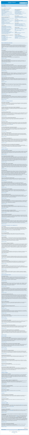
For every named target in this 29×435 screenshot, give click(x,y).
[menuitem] (4, 5)
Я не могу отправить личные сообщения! (19, 16)
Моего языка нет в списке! (4, 20)
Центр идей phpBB (11, 410)
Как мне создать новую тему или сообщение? (6, 26)
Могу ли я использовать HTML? (4, 36)
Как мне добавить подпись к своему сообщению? (6, 27)
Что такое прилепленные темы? (4, 39)
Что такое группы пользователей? (18, 11)
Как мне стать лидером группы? (18, 12)
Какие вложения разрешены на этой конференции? (20, 32)
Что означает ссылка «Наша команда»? (19, 14)
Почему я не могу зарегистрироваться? (5, 11)
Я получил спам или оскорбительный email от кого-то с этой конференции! (21, 17)
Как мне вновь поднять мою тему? (4, 33)
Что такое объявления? (3, 38)
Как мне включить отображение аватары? (5, 22)
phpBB (12, 124)
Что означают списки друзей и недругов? (19, 20)
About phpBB (12, 406)
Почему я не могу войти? (3, 12)
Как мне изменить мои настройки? (4, 17)
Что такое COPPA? (3, 10)
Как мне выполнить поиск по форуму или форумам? (20, 23)
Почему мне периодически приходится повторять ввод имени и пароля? (7, 14)
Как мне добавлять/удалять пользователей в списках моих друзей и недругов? (20, 21)
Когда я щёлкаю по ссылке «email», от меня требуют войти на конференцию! (7, 24)
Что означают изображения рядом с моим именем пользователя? (6, 21)
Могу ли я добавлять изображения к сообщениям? (6, 37)
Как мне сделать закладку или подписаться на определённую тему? (21, 29)
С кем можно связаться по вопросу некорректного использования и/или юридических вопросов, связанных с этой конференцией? (21, 37)
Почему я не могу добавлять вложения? (5, 30)
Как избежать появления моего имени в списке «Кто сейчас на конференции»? (7, 18)
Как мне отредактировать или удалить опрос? (6, 29)
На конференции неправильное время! (5, 19)
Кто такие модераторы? (17, 10)
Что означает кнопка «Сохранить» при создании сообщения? (7, 32)
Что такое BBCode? (3, 35)
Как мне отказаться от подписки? (18, 30)
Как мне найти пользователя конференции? (19, 25)
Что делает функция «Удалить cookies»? (5, 15)
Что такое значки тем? (3, 40)
